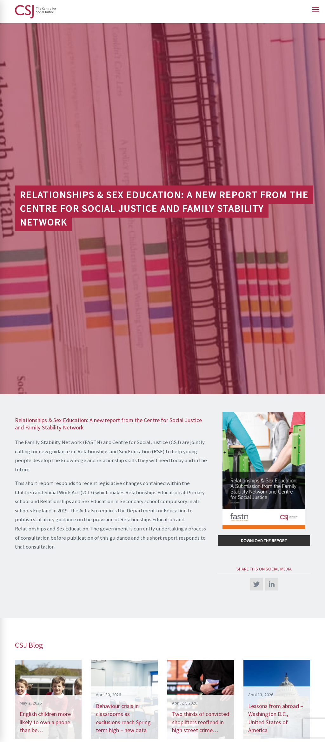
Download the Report (264, 540)
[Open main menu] (315, 9)
